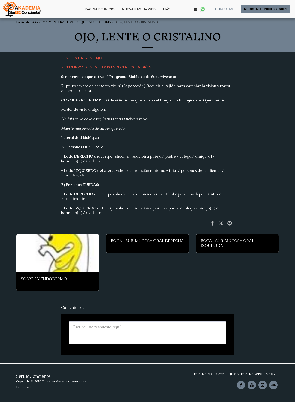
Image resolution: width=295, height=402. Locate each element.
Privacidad (23, 387)
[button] (182, 9)
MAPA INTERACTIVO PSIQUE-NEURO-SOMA (77, 22)
